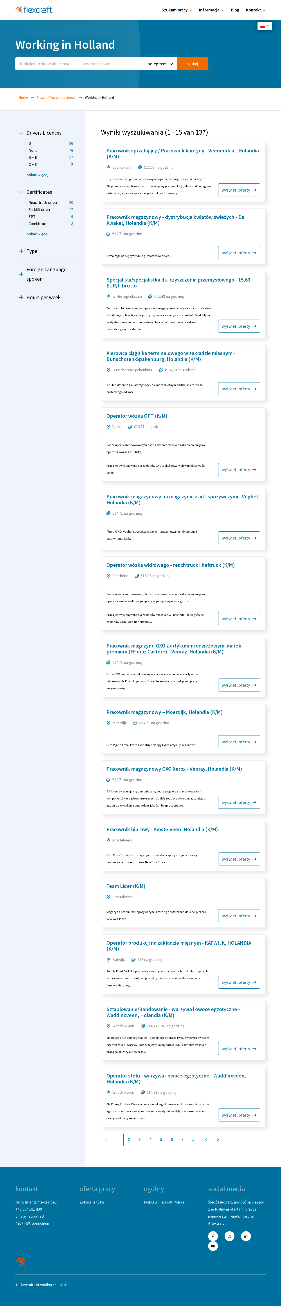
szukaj (192, 63)
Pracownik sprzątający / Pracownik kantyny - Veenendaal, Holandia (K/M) (182, 153)
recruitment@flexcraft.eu (36, 1202)
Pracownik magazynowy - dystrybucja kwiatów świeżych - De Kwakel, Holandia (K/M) (175, 220)
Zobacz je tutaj (92, 1202)
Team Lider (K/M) (126, 886)
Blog (235, 10)
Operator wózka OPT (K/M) (137, 415)
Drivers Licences (40, 133)
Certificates (35, 192)
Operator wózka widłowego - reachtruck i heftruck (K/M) (170, 565)
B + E (51, 157)
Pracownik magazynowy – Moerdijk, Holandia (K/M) (164, 712)
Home (23, 97)
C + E (51, 164)
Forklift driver (51, 209)
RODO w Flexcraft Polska (164, 1202)
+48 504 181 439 (28, 1209)
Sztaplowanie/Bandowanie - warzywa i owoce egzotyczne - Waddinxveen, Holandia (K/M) (173, 1012)
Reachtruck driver (51, 202)
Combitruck (51, 223)
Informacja (211, 10)
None (51, 150)
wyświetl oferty (239, 190)
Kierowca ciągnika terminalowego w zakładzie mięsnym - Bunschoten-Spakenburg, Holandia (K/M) (170, 356)
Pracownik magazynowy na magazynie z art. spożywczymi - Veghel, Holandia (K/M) (182, 499)
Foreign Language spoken (43, 274)
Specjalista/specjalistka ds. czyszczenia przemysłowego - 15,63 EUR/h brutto (178, 282)
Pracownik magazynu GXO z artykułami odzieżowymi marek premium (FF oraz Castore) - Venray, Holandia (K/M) (173, 648)
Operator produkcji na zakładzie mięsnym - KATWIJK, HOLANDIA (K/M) (178, 945)
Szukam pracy (177, 10)
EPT (51, 216)
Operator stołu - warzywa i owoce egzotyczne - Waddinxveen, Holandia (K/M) (176, 1078)
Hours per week (40, 297)
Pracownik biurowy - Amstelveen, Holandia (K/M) (162, 829)
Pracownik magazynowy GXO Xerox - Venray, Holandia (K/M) (174, 768)
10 (205, 1139)
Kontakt (256, 10)
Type (28, 251)
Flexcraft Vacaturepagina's (56, 97)
